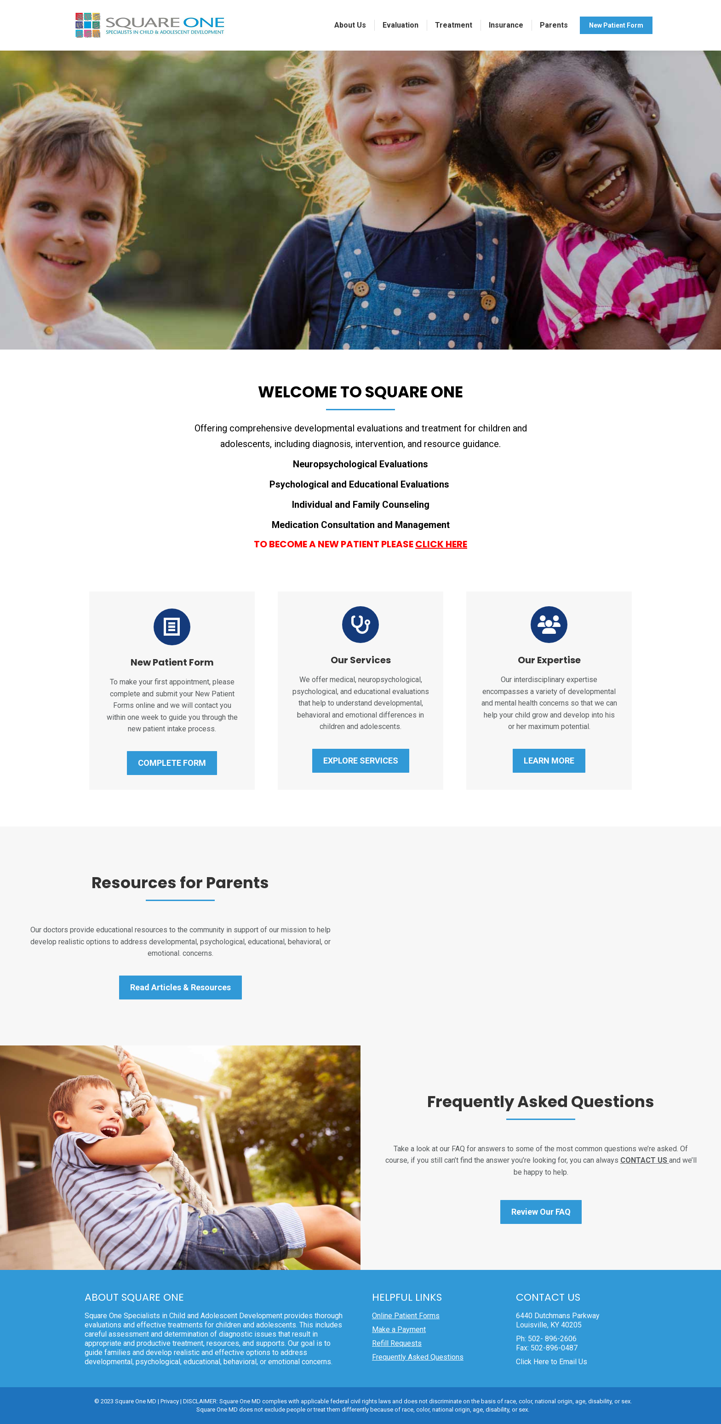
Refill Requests (397, 1343)
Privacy (169, 1401)
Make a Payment (399, 1329)
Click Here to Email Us (551, 1361)
